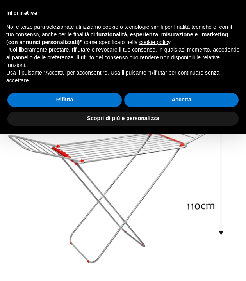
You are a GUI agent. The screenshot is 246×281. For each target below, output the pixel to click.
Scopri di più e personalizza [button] (123, 118)
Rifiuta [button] (64, 99)
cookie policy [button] (154, 42)
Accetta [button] (181, 99)
